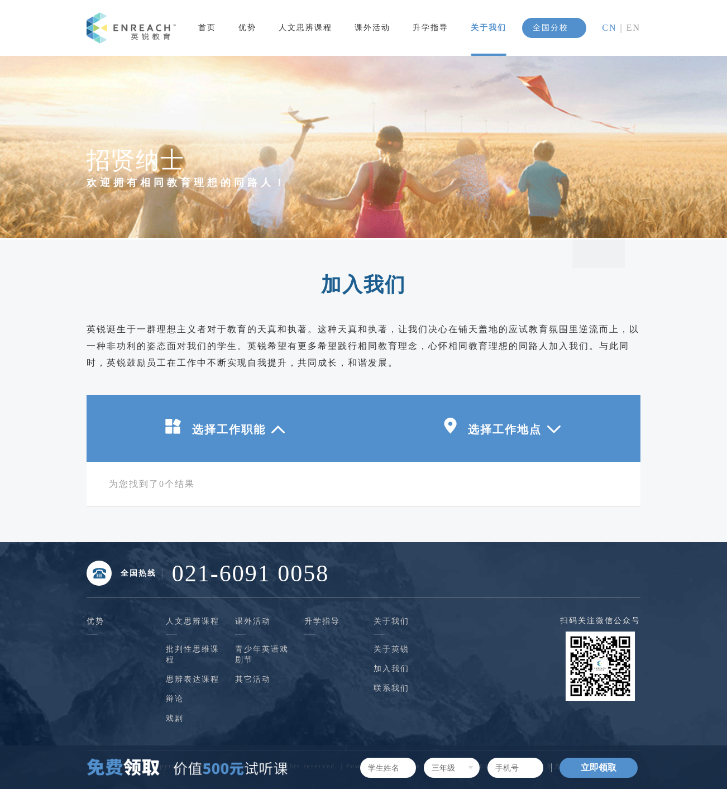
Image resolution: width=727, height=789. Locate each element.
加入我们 (391, 668)
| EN (628, 27)
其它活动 (253, 679)
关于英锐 (391, 649)
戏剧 (175, 718)
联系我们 (391, 688)
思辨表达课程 (192, 679)
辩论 (175, 699)
